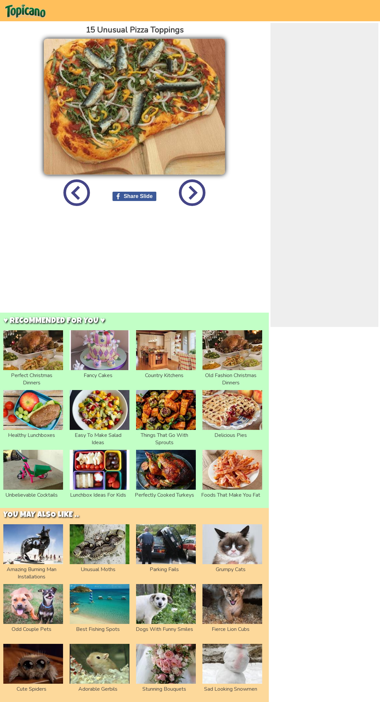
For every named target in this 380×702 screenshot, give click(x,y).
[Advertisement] (134, 264)
